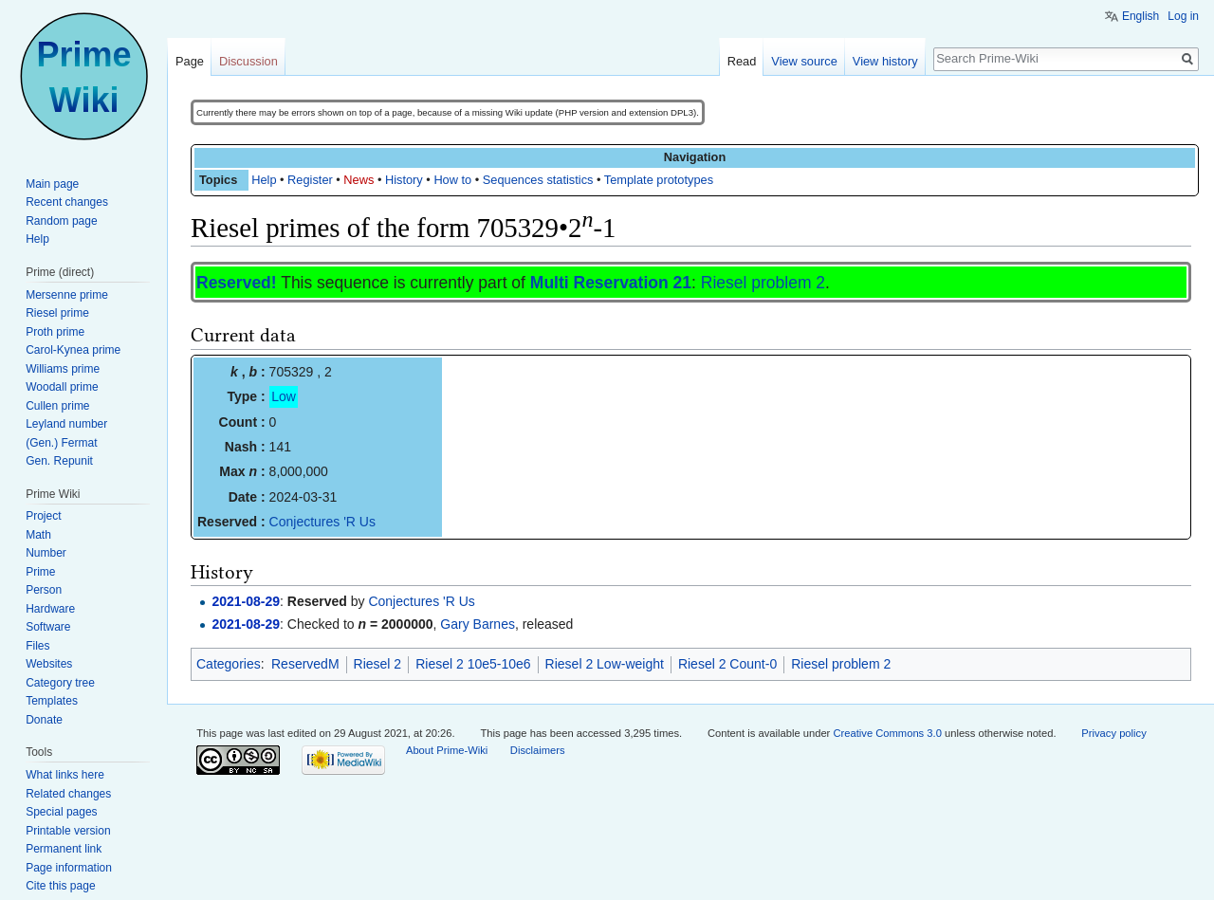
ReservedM (305, 663)
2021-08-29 (246, 601)
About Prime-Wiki (446, 750)
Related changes (68, 793)
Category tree (60, 682)
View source (804, 61)
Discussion (248, 61)
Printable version (68, 830)
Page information (69, 867)
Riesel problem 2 (763, 282)
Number (46, 553)
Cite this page (60, 885)
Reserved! (236, 282)
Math (38, 535)
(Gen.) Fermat (61, 443)
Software (48, 627)
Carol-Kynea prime (73, 350)
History (404, 180)
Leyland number (66, 424)
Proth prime (55, 332)
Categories (228, 663)
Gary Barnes (477, 624)
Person (44, 590)
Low (283, 396)
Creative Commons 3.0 (887, 733)
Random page (61, 221)
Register (310, 180)
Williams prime (63, 369)
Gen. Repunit (59, 461)
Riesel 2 (378, 663)
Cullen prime (57, 406)
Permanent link (63, 848)
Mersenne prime (67, 295)
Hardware (50, 608)
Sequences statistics (538, 180)
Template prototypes (658, 180)
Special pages (61, 811)
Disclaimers (537, 750)
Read (742, 61)
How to (452, 180)
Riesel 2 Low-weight (604, 663)
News (358, 180)
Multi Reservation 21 (610, 282)
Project (43, 516)
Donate (44, 719)
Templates (52, 700)
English (1140, 16)
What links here (65, 774)
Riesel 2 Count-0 (727, 663)
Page (189, 61)
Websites (49, 663)
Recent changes (67, 202)
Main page (52, 184)
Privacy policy (1113, 733)
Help (263, 180)
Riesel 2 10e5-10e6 (472, 663)
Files (37, 645)
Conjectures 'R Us (322, 521)
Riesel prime (57, 313)
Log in (1183, 16)
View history (885, 61)
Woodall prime (62, 387)
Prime (40, 572)
